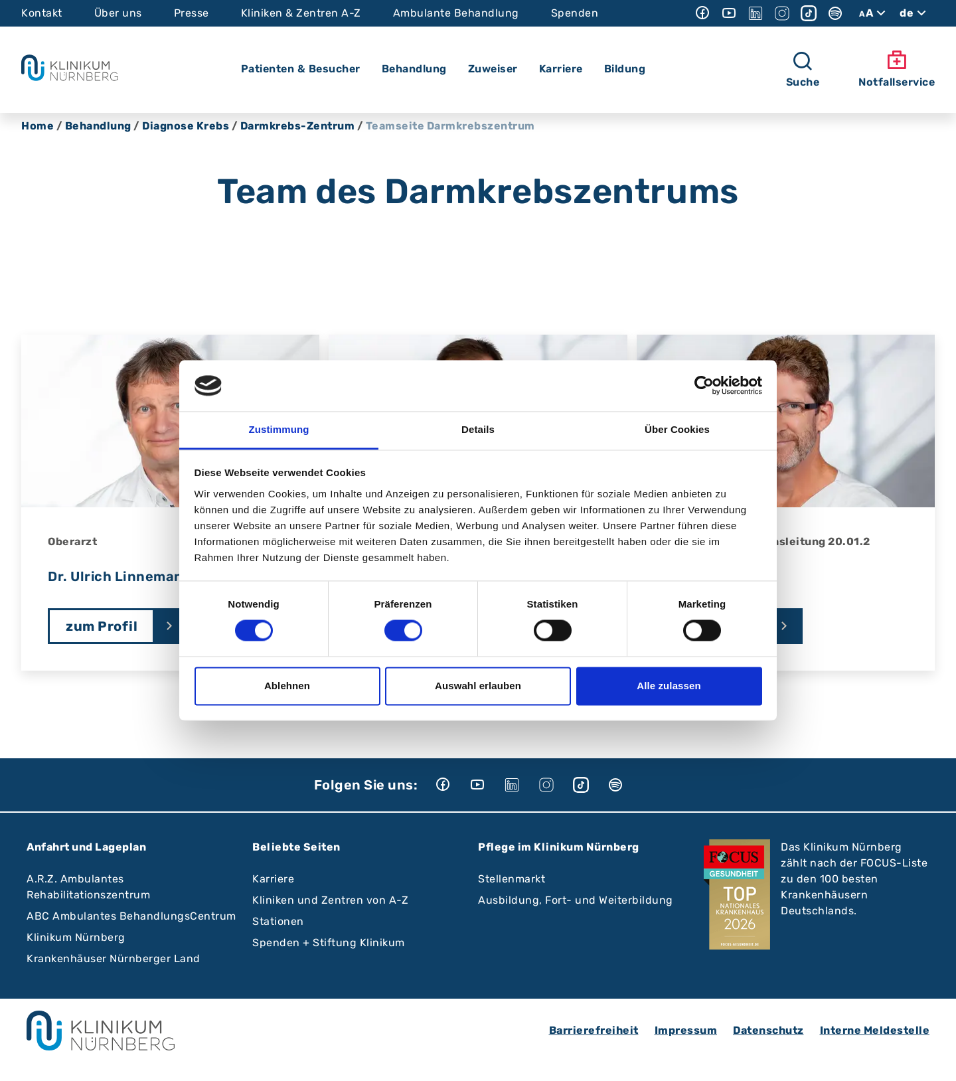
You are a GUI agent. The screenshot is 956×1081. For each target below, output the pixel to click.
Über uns (118, 13)
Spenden (575, 13)
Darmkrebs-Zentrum (297, 126)
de (914, 13)
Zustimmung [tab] (279, 429)
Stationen (278, 921)
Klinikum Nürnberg (76, 937)
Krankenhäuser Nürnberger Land (113, 958)
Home (37, 126)
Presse (191, 13)
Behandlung (98, 126)
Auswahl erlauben (478, 685)
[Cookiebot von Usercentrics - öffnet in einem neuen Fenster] (704, 386)
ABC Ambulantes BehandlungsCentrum (131, 916)
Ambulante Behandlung (456, 13)
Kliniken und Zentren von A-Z (330, 900)
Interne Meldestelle (875, 1030)
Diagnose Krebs (185, 126)
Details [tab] (478, 429)
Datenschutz (768, 1030)
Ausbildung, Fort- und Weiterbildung (575, 900)
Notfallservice (896, 69)
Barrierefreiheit (594, 1030)
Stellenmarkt (511, 879)
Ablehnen (287, 685)
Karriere (273, 879)
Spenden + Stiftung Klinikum (328, 942)
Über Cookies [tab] (677, 429)
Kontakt (41, 13)
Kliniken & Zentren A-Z (301, 13)
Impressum (686, 1030)
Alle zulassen (668, 685)
